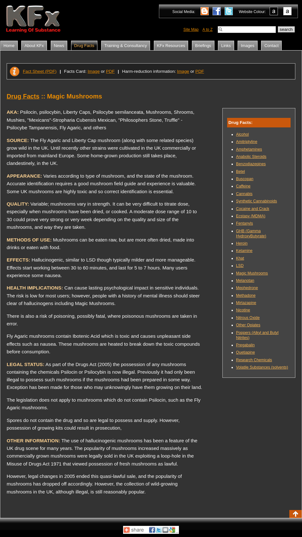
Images (247, 45)
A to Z (207, 29)
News (59, 45)
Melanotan (245, 280)
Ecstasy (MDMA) (250, 216)
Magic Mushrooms (252, 273)
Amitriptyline (246, 141)
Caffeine (243, 186)
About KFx (34, 45)
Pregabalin (245, 345)
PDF (110, 71)
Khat (240, 258)
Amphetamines (249, 149)
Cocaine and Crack (252, 209)
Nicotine (243, 310)
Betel (240, 171)
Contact (271, 45)
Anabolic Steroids (251, 156)
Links (226, 45)
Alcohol (242, 134)
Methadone (246, 295)
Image (94, 71)
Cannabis (244, 194)
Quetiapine (245, 352)
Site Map (191, 29)
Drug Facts (84, 45)
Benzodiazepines (251, 164)
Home (9, 45)
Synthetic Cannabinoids (256, 201)
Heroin (241, 243)
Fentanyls (244, 223)
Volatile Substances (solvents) (262, 367)
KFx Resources (171, 45)
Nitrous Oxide (248, 318)
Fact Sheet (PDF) (39, 71)
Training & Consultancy (125, 45)
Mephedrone (247, 288)
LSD (240, 265)
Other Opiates (248, 325)
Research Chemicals (254, 360)
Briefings (203, 45)
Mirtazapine (246, 303)
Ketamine (244, 250)
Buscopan (244, 179)
